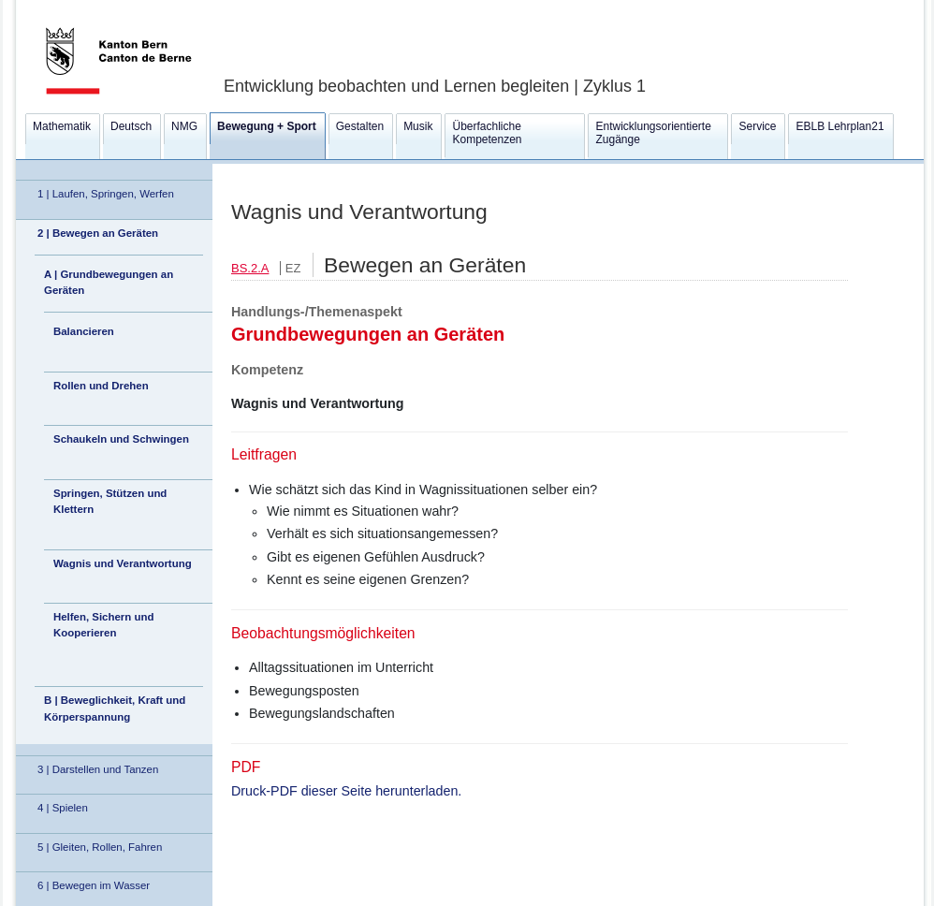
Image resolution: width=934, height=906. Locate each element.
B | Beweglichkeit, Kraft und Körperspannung (114, 708)
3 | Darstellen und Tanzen (97, 769)
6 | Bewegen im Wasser (93, 885)
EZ (293, 268)
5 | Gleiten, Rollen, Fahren (99, 847)
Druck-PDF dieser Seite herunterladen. (346, 790)
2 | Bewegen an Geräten (97, 233)
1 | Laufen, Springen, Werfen (105, 193)
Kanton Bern (96, 6)
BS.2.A (250, 268)
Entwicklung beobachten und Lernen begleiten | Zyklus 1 (435, 86)
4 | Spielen (62, 807)
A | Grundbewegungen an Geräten (108, 282)
